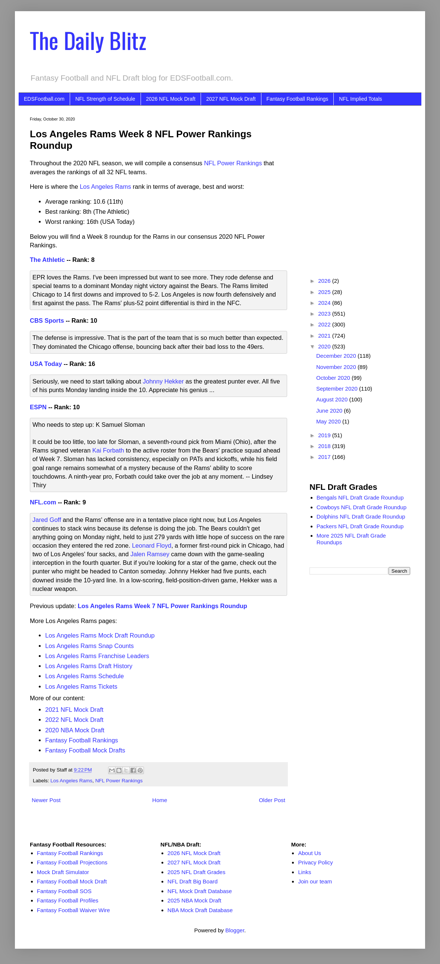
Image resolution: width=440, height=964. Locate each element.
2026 (325, 281)
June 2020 (330, 410)
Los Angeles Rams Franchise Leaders (97, 655)
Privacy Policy (315, 862)
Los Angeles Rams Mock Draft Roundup (99, 635)
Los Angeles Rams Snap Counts (89, 645)
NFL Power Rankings (233, 163)
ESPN (38, 407)
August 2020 (332, 399)
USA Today (46, 363)
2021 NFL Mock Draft (74, 709)
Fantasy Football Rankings (298, 99)
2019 (325, 435)
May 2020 (329, 421)
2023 (325, 313)
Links (304, 872)
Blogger (234, 930)
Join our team (315, 881)
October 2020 (334, 378)
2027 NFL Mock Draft (231, 99)
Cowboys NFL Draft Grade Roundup (361, 507)
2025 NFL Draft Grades (196, 872)
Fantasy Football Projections (72, 862)
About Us (309, 853)
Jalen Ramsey (150, 554)
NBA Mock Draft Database (200, 910)
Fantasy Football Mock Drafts (85, 750)
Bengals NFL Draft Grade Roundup (360, 497)
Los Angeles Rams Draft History (88, 666)
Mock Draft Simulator (63, 872)
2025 (325, 292)
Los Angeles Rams (71, 780)
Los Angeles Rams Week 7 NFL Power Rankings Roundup (162, 605)
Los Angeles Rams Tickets (81, 686)
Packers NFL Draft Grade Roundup (360, 526)
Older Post (272, 800)
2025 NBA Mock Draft (194, 900)
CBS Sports (47, 320)
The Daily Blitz (88, 39)
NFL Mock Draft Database (199, 891)
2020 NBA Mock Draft (74, 730)
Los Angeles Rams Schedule (84, 676)
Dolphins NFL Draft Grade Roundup (361, 516)
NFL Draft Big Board (192, 881)
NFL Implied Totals (360, 99)
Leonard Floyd (152, 545)
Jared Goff (46, 519)
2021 (325, 335)
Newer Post (46, 800)
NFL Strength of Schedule (105, 99)
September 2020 (337, 388)
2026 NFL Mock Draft (171, 99)
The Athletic (47, 259)
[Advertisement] (70, 187)
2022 (325, 324)
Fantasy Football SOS (64, 891)
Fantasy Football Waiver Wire (73, 910)
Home (159, 800)
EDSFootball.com (44, 99)
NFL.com (43, 502)
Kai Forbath (108, 450)
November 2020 (337, 367)
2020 (325, 346)
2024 (325, 303)
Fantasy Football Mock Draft (72, 881)
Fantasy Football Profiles (67, 900)
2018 (325, 446)
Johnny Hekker (163, 381)
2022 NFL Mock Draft (74, 719)
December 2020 (337, 356)
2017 (325, 457)
